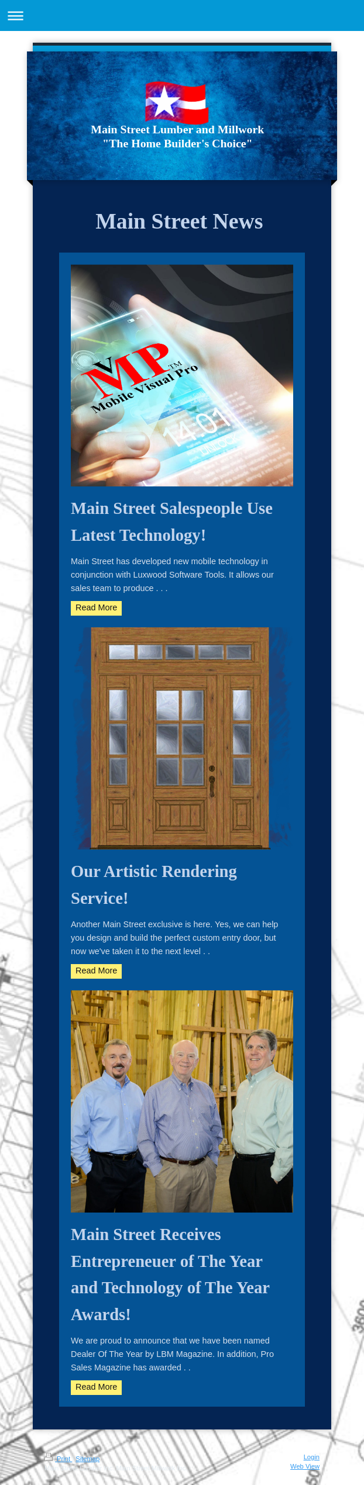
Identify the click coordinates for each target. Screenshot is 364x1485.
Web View (305, 1466)
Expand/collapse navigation (182, 15)
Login (312, 1456)
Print (58, 1458)
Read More (96, 607)
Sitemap (87, 1458)
